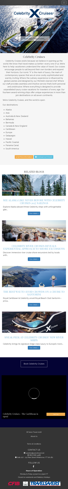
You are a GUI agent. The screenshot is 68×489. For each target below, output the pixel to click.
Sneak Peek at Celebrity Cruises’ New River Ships (34, 339)
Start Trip (55, 414)
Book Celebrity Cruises (34, 38)
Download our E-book (43, 157)
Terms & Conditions (34, 444)
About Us (34, 436)
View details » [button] (34, 213)
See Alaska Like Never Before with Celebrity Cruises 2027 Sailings (34, 201)
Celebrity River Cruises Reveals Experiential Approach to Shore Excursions (34, 247)
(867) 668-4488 (35, 455)
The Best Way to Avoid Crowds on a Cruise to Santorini (34, 293)
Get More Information (24, 157)
